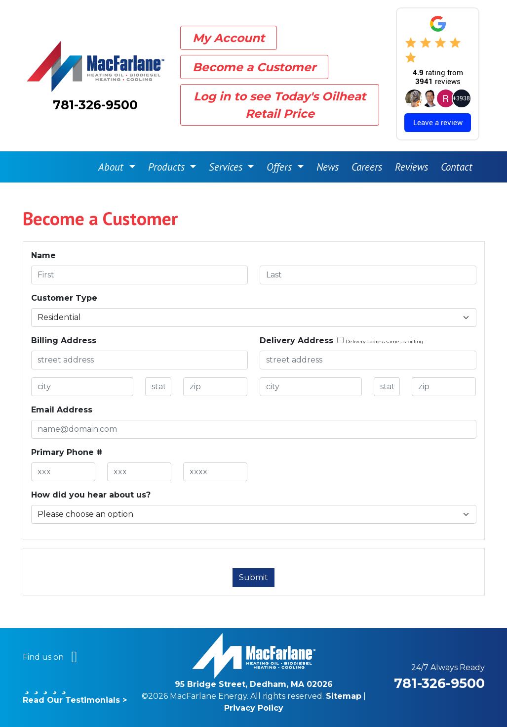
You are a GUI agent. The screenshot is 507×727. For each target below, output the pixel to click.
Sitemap (343, 696)
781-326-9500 (95, 104)
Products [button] (168, 167)
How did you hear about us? (91, 495)
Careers (366, 167)
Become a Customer (254, 67)
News (327, 167)
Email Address (61, 409)
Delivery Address (296, 340)
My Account (229, 38)
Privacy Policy (253, 708)
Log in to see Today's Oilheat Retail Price (280, 105)
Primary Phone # (67, 452)
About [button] (112, 167)
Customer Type (64, 298)
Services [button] (227, 167)
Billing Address (63, 340)
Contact (456, 167)
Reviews (411, 167)
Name (43, 255)
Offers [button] (281, 167)
